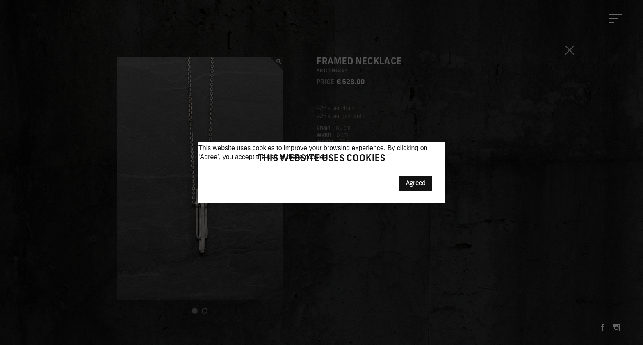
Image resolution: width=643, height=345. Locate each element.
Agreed (416, 183)
